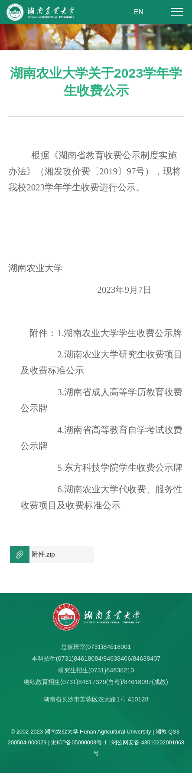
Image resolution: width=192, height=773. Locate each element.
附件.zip (43, 554)
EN (138, 12)
